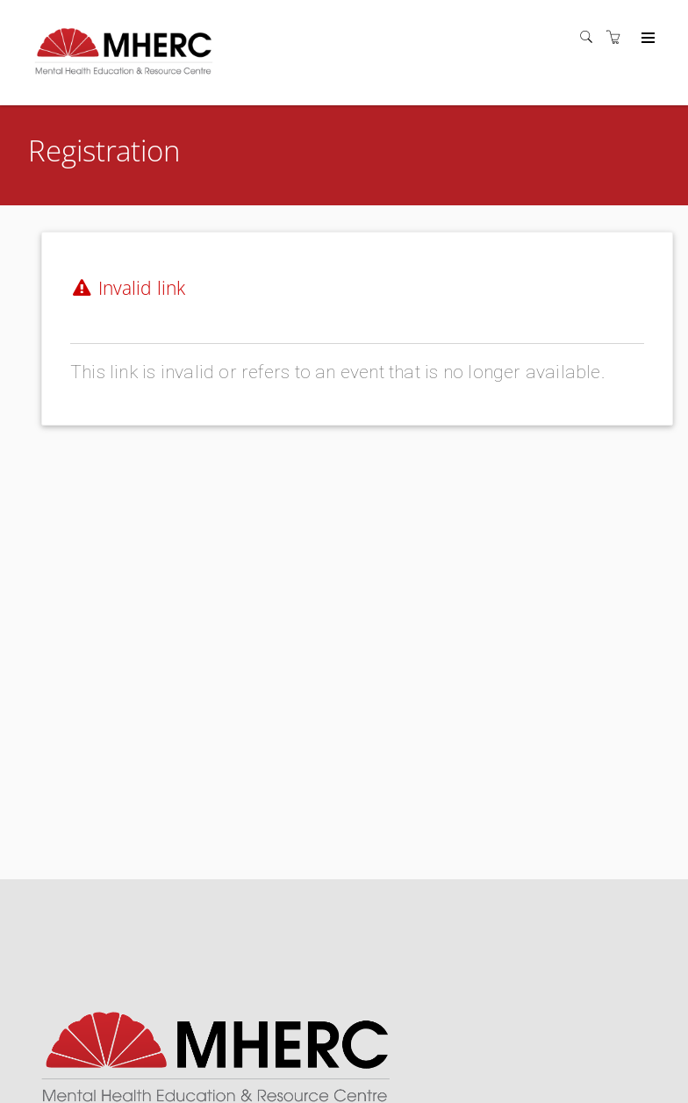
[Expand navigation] (646, 39)
